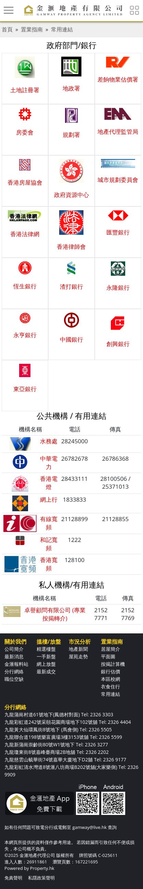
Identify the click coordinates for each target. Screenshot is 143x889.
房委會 (25, 132)
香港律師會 (71, 246)
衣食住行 (110, 686)
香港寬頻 (48, 564)
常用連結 (62, 29)
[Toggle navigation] (8, 10)
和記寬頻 (48, 544)
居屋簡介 (110, 649)
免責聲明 (13, 878)
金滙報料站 (16, 664)
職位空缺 (14, 679)
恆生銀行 (25, 286)
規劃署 (71, 135)
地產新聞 (78, 649)
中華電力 (48, 463)
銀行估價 (110, 671)
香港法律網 (24, 234)
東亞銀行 (25, 389)
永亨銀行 (25, 335)
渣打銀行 (71, 286)
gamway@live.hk (89, 827)
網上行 (48, 499)
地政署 (71, 88)
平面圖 (108, 656)
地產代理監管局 (118, 131)
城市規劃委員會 (118, 180)
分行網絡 (14, 671)
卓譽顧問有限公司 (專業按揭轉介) (55, 614)
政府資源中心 (71, 195)
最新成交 (46, 671)
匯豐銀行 (118, 232)
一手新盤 (46, 656)
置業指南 (32, 29)
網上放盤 (46, 664)
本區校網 (110, 679)
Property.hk (42, 868)
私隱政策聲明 (41, 878)
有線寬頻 (48, 523)
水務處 (48, 441)
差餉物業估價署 (118, 79)
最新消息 (14, 656)
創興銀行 (118, 344)
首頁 (7, 29)
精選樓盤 (46, 649)
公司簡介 (14, 649)
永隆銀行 (118, 287)
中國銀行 (71, 339)
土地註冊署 (24, 90)
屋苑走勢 (78, 656)
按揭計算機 (113, 664)
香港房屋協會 (25, 182)
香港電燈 (48, 483)
